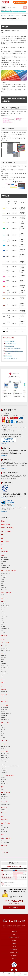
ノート (2, 622)
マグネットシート (5, 809)
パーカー (3, 781)
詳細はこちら (4, 443)
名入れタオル (4, 557)
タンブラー (4, 698)
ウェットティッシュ (5, 573)
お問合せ (15, 907)
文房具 (2, 601)
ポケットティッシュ (5, 648)
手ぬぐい (3, 563)
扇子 (2, 548)
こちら (7, 115)
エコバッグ (3, 657)
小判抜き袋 (3, 663)
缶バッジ (3, 798)
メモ (2, 620)
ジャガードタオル (5, 567)
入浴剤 (2, 579)
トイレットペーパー (5, 589)
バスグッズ (3, 577)
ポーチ (2, 659)
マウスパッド (4, 748)
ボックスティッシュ (5, 650)
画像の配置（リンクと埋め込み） (13, 348)
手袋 (2, 787)
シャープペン (4, 607)
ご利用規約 (14, 946)
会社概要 (14, 940)
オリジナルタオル (5, 559)
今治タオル (3, 561)
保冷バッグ (3, 671)
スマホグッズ (4, 751)
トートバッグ (4, 655)
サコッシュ (3, 669)
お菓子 (4, 11)
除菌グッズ (3, 587)
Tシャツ (3, 777)
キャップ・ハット (5, 783)
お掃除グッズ (4, 691)
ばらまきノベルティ (6, 531)
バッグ (2, 653)
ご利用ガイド (14, 931)
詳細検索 (3, 7)
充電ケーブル (4, 755)
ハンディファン (5, 551)
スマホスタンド (4, 761)
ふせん (24, 11)
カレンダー (4, 845)
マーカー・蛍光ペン (5, 605)
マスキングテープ (5, 628)
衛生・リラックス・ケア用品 (8, 570)
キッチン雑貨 (4, 709)
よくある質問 (14, 955)
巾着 (2, 661)
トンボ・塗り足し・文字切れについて (14, 351)
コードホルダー (4, 770)
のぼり (2, 825)
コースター (3, 737)
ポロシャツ (3, 779)
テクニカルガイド (9, 15)
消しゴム (3, 626)
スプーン (3, 727)
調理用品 (3, 717)
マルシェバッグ (4, 665)
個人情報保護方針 (14, 949)
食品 (2, 538)
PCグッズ (3, 744)
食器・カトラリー (5, 719)
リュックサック (4, 674)
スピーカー (3, 768)
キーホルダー (4, 794)
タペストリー (4, 831)
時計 (2, 816)
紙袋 (2, 676)
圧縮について (8, 356)
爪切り (2, 583)
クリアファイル (4, 616)
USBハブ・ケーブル (5, 746)
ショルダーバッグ (5, 667)
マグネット (4, 807)
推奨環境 (14, 943)
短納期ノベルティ (5, 524)
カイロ (2, 849)
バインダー (3, 632)
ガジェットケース (5, 772)
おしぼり (3, 594)
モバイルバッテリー (5, 753)
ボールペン (10, 11)
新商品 (2, 521)
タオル (2, 555)
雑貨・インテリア (5, 792)
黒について (8, 353)
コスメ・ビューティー (6, 838)
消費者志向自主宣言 (14, 952)
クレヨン (3, 613)
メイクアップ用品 (5, 842)
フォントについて (9, 346)
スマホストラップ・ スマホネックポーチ (10, 766)
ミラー (2, 840)
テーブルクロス (4, 827)
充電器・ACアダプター (6, 757)
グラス (2, 733)
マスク (2, 585)
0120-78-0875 (15, 901)
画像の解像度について (10, 343)
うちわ (2, 545)
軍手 (2, 789)
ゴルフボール (4, 819)
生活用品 (3, 689)
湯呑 (2, 735)
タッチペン (3, 759)
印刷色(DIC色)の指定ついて (11, 358)
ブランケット (4, 852)
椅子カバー (3, 829)
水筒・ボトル (4, 701)
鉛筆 (2, 611)
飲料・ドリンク (5, 541)
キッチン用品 (4, 705)
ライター (3, 812)
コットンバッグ (17, 11)
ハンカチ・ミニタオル (6, 565)
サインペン (3, 609)
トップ (2, 15)
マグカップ (4, 695)
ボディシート (4, 575)
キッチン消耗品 (4, 707)
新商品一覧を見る (14, 376)
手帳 (2, 624)
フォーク (3, 729)
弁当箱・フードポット (6, 713)
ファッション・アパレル (7, 775)
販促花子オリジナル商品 (7, 527)
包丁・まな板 (4, 715)
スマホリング (4, 764)
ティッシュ (4, 645)
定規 (2, 630)
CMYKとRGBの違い (10, 341)
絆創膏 (2, 581)
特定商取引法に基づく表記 (14, 937)
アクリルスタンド (5, 796)
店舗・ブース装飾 (5, 823)
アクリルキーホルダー (6, 804)
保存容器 (3, 711)
